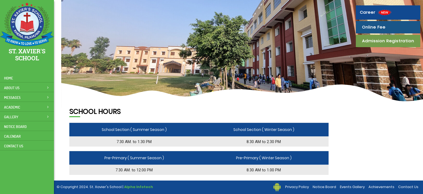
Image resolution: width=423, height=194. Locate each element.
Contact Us (13, 145)
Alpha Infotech (138, 186)
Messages (26, 97)
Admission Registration (388, 41)
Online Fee (374, 27)
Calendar (12, 136)
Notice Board (15, 126)
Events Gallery (352, 186)
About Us (26, 87)
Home (8, 78)
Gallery (26, 116)
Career (376, 12)
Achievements (381, 186)
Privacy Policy (297, 186)
